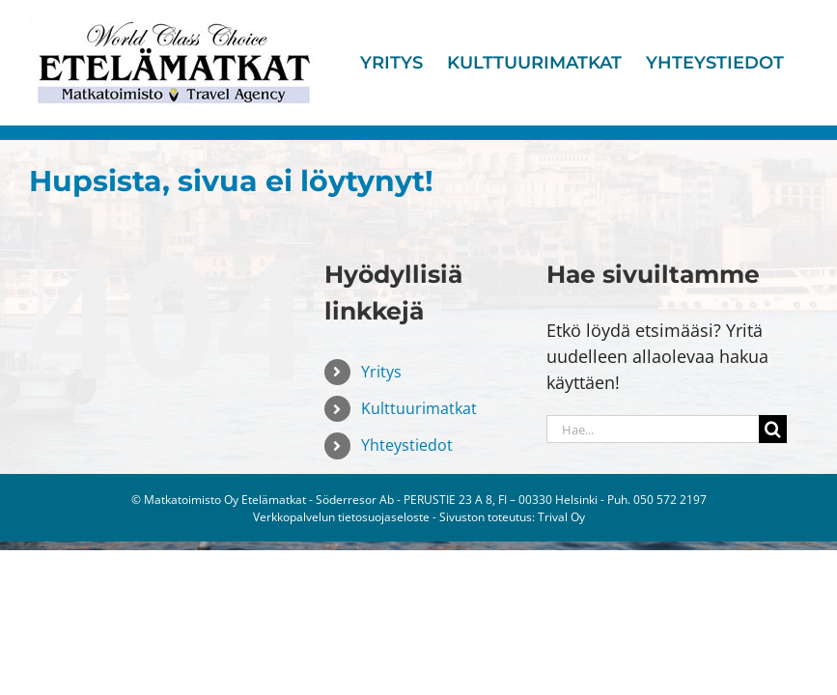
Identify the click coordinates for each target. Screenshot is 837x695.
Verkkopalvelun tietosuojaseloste (341, 517)
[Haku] (773, 429)
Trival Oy (561, 517)
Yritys (381, 371)
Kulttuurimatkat (419, 408)
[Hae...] (652, 429)
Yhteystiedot (407, 445)
